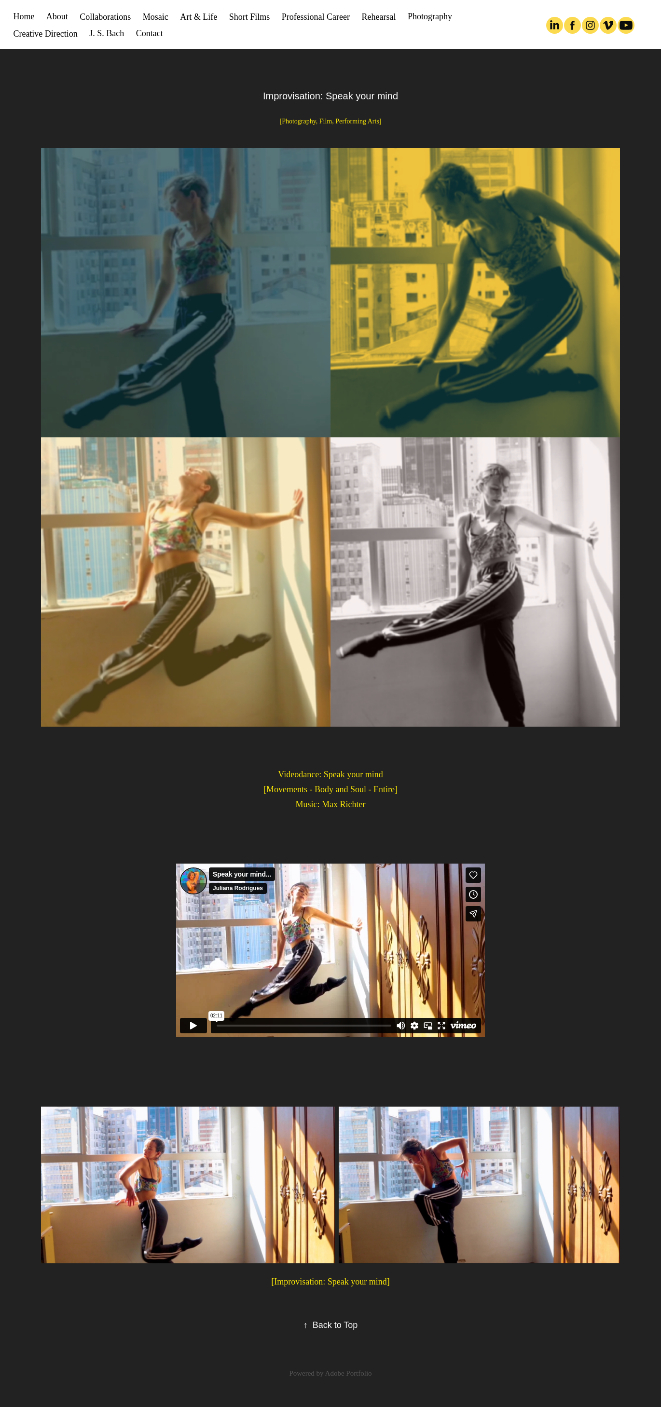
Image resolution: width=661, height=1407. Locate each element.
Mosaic (155, 17)
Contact (149, 33)
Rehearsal (379, 17)
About (57, 16)
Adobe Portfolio (348, 1373)
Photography (430, 16)
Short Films (249, 17)
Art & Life (198, 17)
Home (23, 16)
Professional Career (316, 17)
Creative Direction (45, 34)
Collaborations (105, 17)
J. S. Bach (106, 33)
